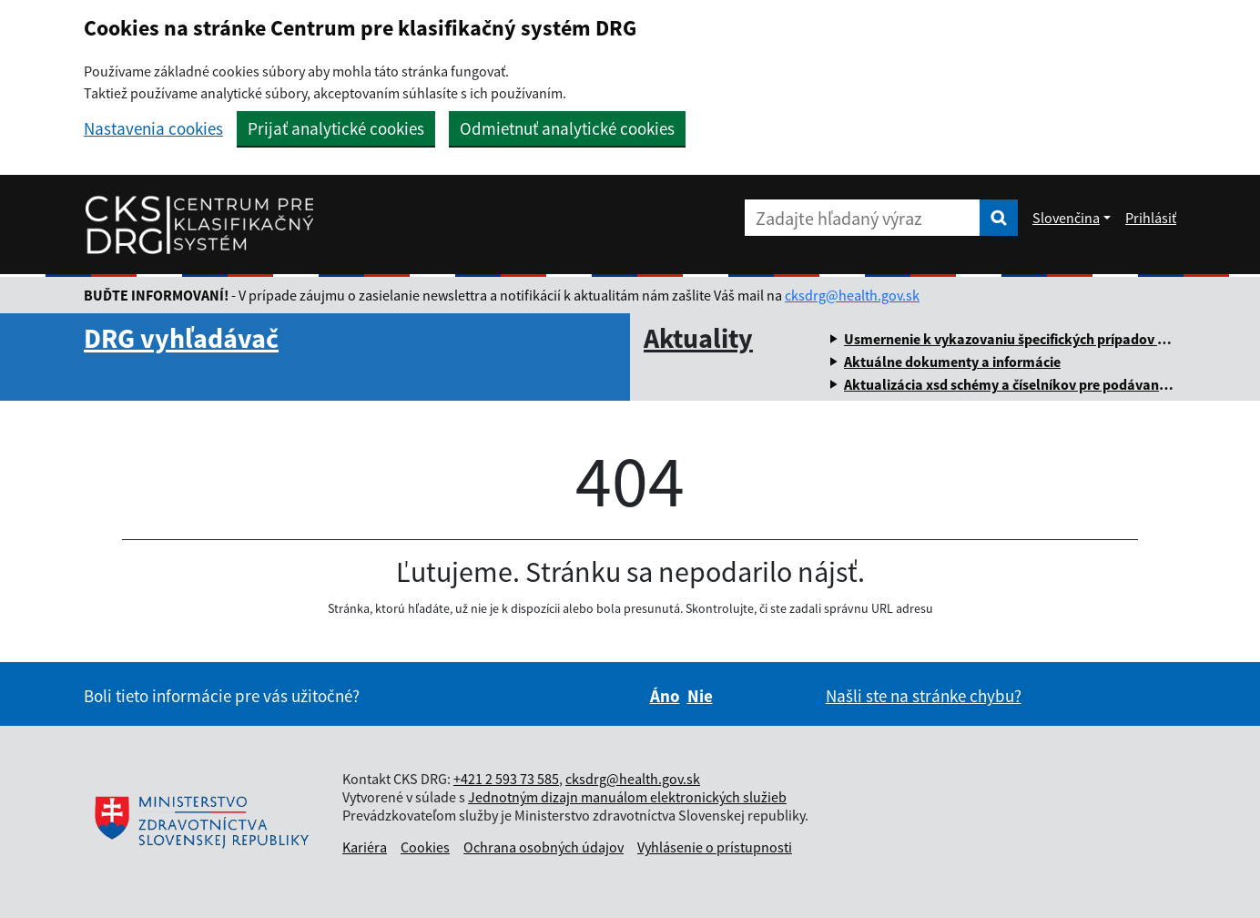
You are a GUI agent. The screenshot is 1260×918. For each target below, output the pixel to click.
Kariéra (364, 847)
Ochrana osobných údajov (543, 847)
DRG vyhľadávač (181, 338)
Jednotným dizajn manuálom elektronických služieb (627, 797)
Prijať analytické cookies (336, 128)
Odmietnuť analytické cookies (567, 128)
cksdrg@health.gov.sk (852, 295)
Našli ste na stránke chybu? (923, 696)
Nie (700, 696)
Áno (665, 696)
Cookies (425, 847)
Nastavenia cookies (153, 129)
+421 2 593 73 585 (506, 779)
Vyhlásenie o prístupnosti (714, 847)
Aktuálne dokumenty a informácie (952, 361)
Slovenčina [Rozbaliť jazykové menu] (1066, 218)
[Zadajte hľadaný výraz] (862, 217)
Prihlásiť (1150, 218)
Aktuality (698, 338)
